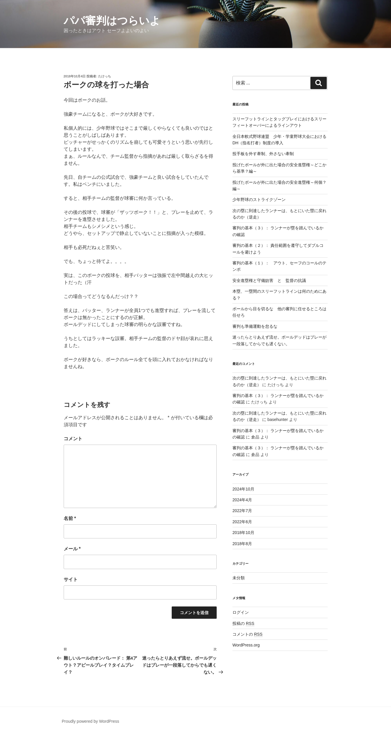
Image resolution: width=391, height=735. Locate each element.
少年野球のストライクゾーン (259, 199)
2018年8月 (242, 543)
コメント (73, 438)
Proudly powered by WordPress (90, 721)
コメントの (247, 634)
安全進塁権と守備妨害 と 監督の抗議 (269, 280)
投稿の (243, 623)
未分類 (238, 577)
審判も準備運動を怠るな (254, 326)
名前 (70, 518)
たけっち (104, 76)
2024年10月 (243, 489)
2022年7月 (242, 510)
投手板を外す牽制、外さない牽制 (263, 153)
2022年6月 (242, 521)
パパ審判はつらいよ (112, 21)
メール (72, 548)
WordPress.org (246, 645)
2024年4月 (242, 499)
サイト (71, 579)
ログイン (240, 612)
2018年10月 (243, 532)
